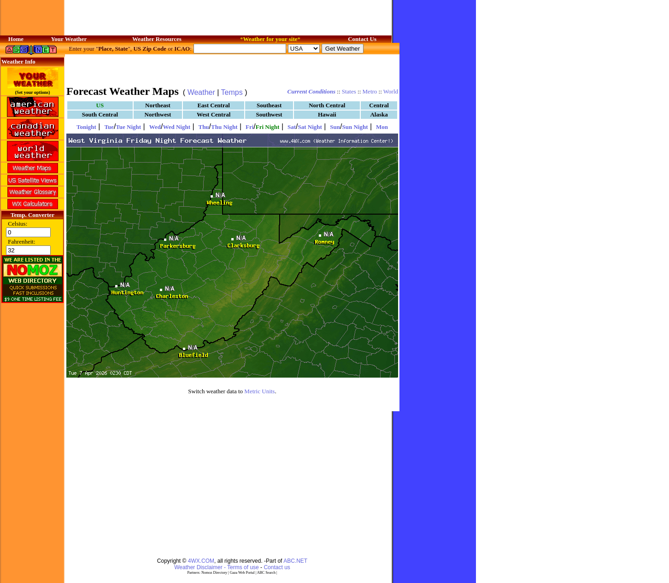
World (390, 91)
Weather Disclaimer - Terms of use (216, 567)
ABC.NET (295, 561)
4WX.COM (201, 561)
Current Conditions (311, 91)
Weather (201, 92)
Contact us (277, 567)
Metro (370, 91)
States (349, 91)
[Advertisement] (232, 69)
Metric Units (259, 391)
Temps (232, 92)
